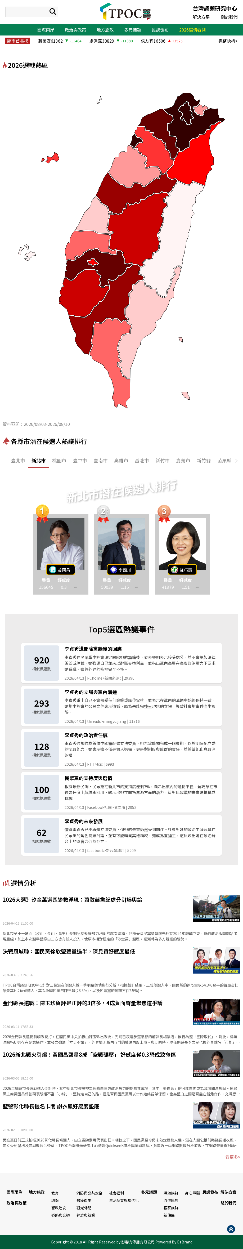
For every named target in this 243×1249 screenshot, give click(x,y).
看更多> (232, 1157)
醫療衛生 (83, 1200)
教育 (55, 1193)
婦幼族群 (171, 1193)
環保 (55, 1200)
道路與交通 (60, 1215)
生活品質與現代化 (124, 1200)
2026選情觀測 (192, 29)
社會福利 (116, 1193)
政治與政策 (75, 29)
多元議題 (132, 29)
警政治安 (58, 1207)
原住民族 (171, 1200)
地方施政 (105, 29)
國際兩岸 (45, 29)
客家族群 (171, 1207)
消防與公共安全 (89, 1193)
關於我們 (229, 17)
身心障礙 (192, 1193)
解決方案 (201, 17)
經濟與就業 (85, 1215)
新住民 (169, 1215)
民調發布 (160, 29)
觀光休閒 (83, 1207)
